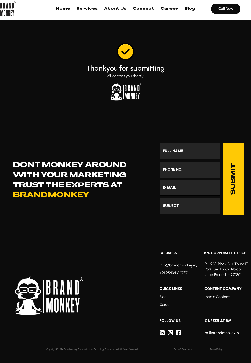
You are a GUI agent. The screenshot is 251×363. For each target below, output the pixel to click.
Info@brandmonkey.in (178, 265)
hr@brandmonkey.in (222, 332)
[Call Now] (225, 9)
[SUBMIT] (233, 179)
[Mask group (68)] (170, 332)
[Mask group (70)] (162, 332)
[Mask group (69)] (178, 332)
